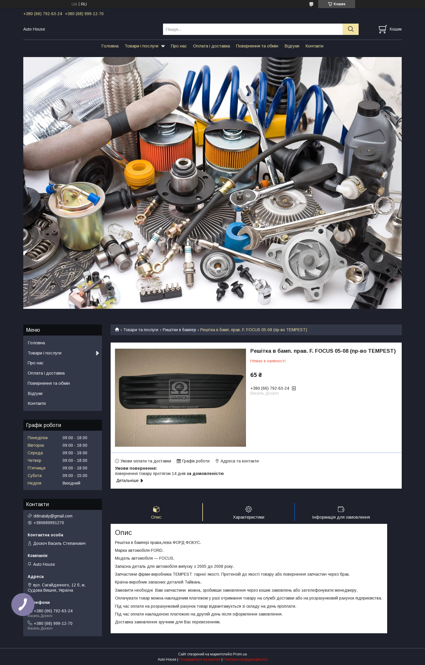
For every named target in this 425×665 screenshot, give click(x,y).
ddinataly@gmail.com (52, 516)
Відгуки (291, 45)
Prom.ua (240, 654)
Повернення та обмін (257, 45)
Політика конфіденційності (245, 659)
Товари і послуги (141, 45)
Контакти (314, 45)
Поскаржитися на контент (200, 659)
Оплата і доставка (211, 45)
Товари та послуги (140, 329)
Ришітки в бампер (179, 329)
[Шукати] (351, 29)
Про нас (179, 45)
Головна (109, 45)
